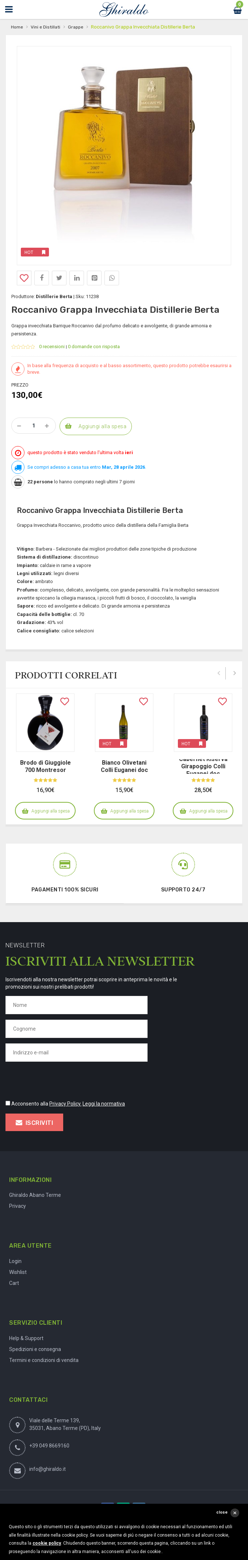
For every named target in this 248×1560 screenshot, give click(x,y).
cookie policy (47, 1543)
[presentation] (61, 1079)
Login (15, 1261)
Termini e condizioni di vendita (44, 1360)
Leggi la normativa (104, 1104)
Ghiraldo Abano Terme (35, 1195)
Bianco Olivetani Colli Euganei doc (124, 766)
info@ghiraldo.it (47, 1469)
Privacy (17, 1206)
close (222, 1512)
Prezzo (19, 385)
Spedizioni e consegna (35, 1349)
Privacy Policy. (65, 1104)
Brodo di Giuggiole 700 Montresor (45, 766)
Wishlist (18, 1272)
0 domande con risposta (94, 346)
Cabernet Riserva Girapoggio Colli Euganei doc (203, 766)
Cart (14, 1283)
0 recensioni (52, 346)
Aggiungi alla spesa (103, 426)
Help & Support (26, 1338)
